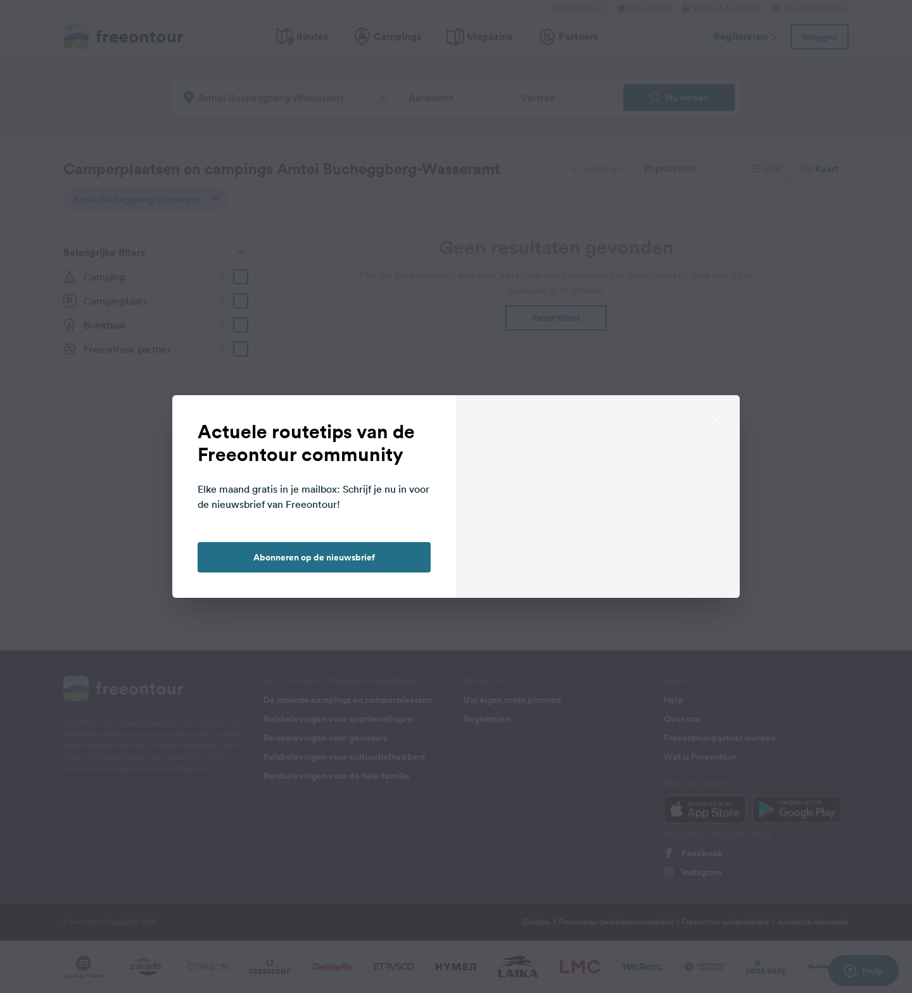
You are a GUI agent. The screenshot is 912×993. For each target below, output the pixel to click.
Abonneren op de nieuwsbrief (314, 557)
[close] (717, 418)
